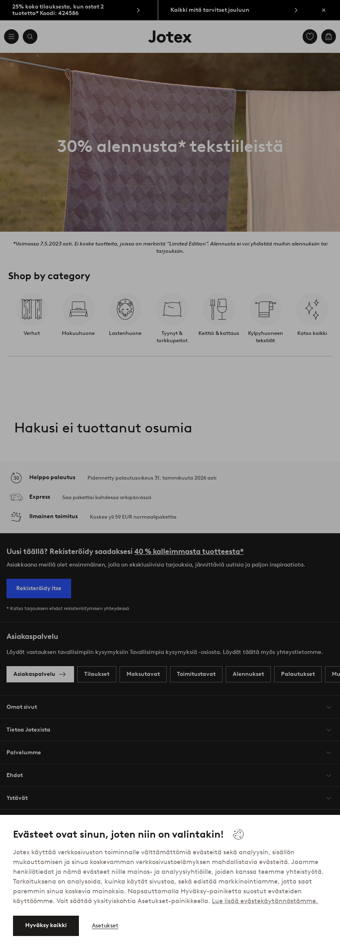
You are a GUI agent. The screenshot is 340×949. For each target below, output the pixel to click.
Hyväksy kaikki (46, 925)
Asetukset (105, 925)
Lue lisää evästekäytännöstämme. (265, 901)
